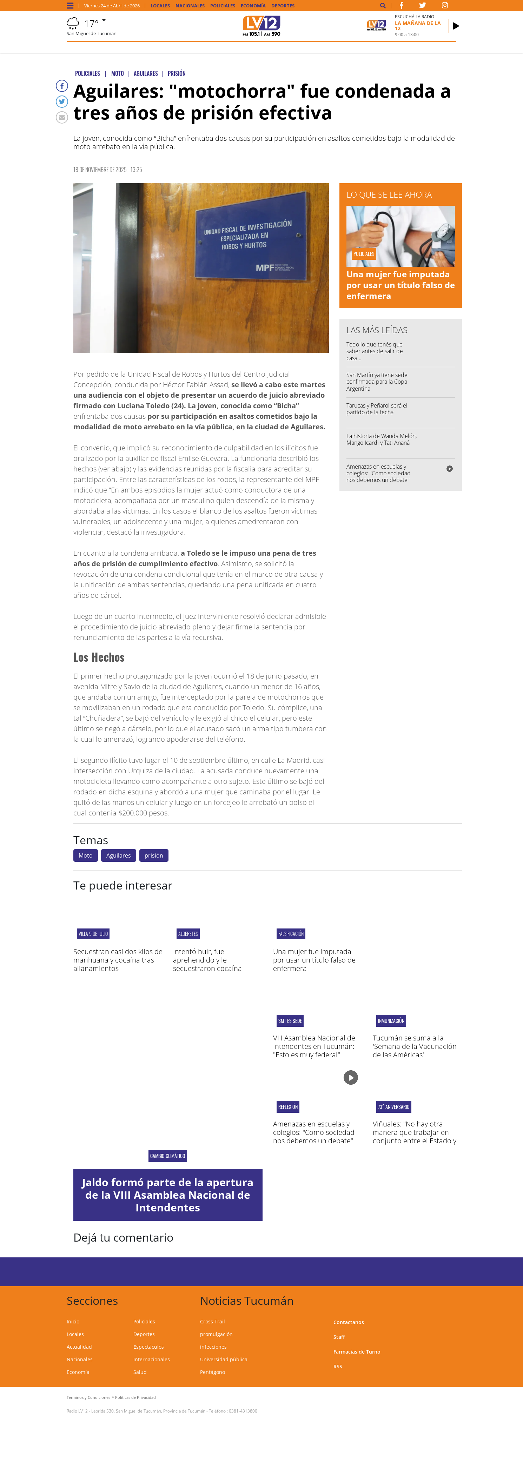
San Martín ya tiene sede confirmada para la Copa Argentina (377, 381)
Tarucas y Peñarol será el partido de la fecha (377, 409)
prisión (154, 855)
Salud (140, 1372)
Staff (339, 1337)
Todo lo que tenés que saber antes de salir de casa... (374, 351)
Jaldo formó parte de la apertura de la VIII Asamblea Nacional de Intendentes (167, 1195)
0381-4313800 (243, 1411)
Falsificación (291, 933)
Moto (86, 855)
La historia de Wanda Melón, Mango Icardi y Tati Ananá (381, 439)
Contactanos (348, 1322)
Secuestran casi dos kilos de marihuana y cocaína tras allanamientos (118, 960)
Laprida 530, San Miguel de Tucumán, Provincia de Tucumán (148, 1411)
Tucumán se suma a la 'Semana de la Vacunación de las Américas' (415, 1046)
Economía (253, 6)
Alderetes (188, 933)
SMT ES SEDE (290, 1020)
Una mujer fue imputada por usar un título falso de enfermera (400, 285)
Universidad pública (223, 1359)
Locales (160, 6)
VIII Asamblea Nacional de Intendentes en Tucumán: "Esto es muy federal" (314, 1046)
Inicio (73, 1321)
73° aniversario (394, 1106)
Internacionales (151, 1359)
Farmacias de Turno (356, 1351)
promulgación (216, 1334)
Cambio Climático (167, 1155)
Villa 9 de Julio (93, 933)
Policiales (222, 6)
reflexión (288, 1106)
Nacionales (190, 6)
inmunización (391, 1020)
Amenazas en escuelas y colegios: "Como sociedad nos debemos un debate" (378, 473)
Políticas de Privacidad (135, 1397)
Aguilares (118, 855)
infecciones (213, 1346)
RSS (337, 1366)
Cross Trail (212, 1321)
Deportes (282, 6)
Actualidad (79, 1346)
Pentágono (212, 1372)
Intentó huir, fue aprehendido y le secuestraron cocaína (207, 960)
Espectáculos (148, 1346)
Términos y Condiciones (88, 1397)
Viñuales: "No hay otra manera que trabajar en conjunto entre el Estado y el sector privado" (414, 1136)
